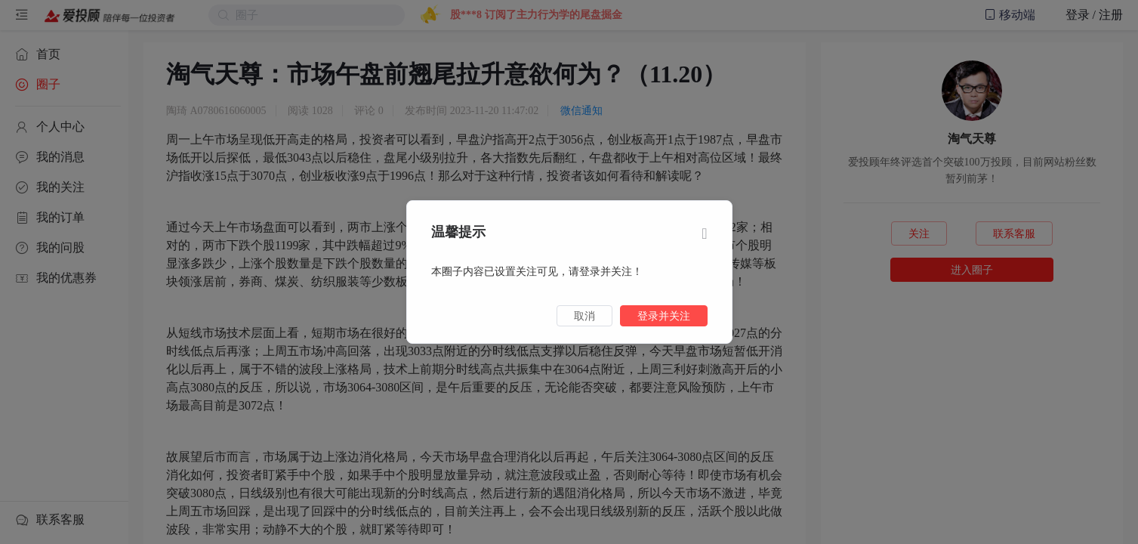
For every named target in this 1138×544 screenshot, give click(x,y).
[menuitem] (64, 54)
